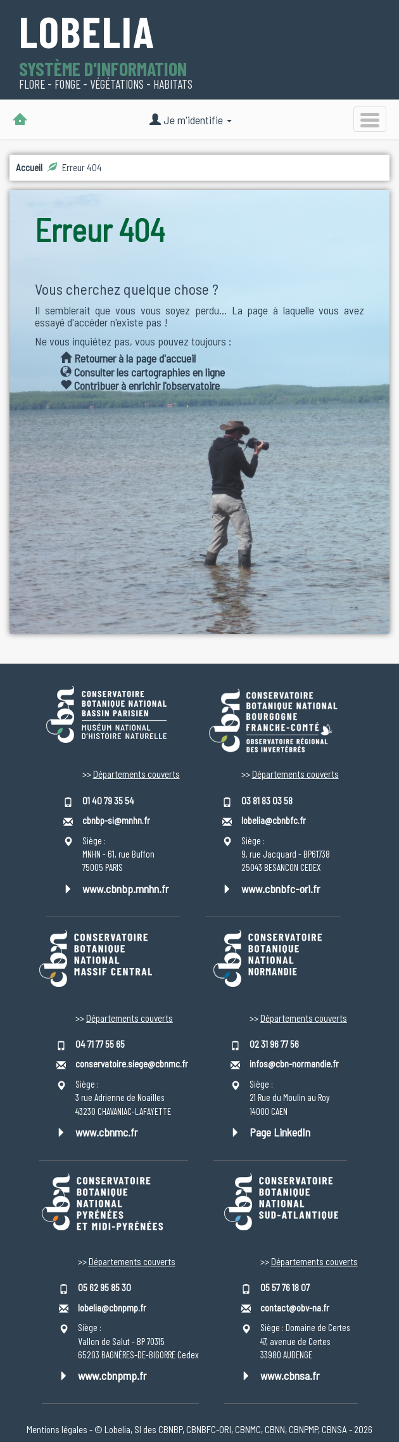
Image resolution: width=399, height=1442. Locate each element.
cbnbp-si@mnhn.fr (116, 820)
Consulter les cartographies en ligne (142, 372)
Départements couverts (136, 774)
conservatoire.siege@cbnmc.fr (131, 1063)
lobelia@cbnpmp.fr (112, 1307)
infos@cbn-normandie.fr (294, 1063)
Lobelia (87, 33)
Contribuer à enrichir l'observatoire (140, 385)
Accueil (29, 167)
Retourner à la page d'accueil (128, 358)
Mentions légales (57, 1429)
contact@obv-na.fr (294, 1307)
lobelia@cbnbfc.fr (273, 820)
